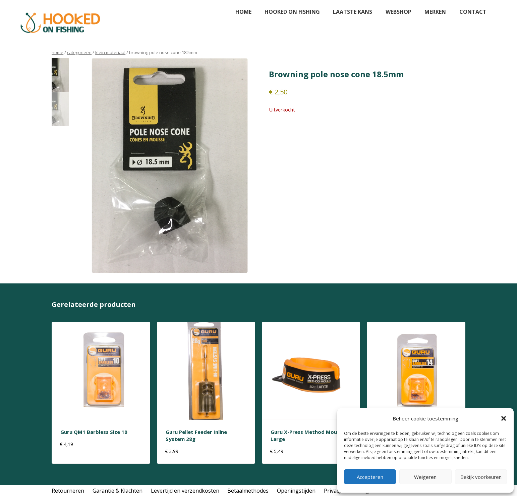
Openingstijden (296, 490)
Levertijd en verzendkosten (185, 490)
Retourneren (68, 490)
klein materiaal (110, 52)
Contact (472, 11)
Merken (435, 11)
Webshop (398, 11)
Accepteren (370, 477)
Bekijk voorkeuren (481, 477)
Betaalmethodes (248, 490)
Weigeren (425, 477)
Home (243, 11)
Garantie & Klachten (117, 490)
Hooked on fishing (292, 11)
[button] (503, 418)
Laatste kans (352, 11)
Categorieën (79, 52)
